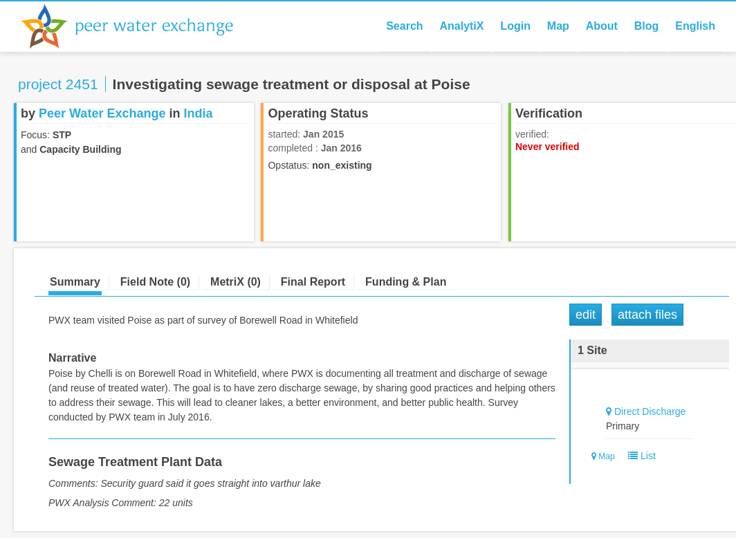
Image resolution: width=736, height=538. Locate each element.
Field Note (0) (155, 282)
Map (558, 26)
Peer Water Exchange (138, 26)
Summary (75, 282)
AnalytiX (461, 26)
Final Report (313, 282)
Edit (586, 315)
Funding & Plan (405, 282)
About (602, 26)
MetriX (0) (235, 282)
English (695, 26)
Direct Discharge (650, 411)
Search (404, 26)
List (639, 455)
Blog (646, 26)
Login (515, 26)
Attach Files (647, 315)
